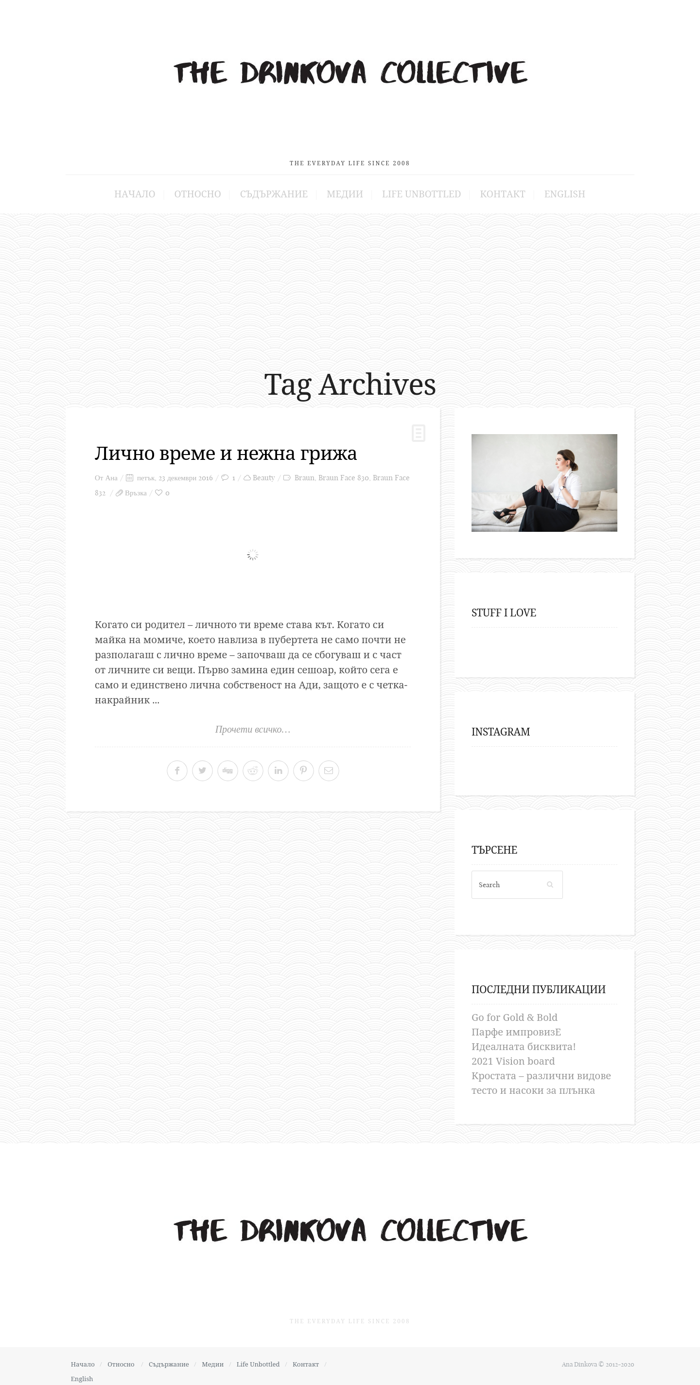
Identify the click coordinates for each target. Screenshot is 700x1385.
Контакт (489, 188)
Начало (153, 188)
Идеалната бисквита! (524, 1041)
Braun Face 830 (343, 472)
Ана (111, 472)
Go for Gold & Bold (515, 1011)
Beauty (264, 472)
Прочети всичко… (253, 724)
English (545, 188)
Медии (345, 188)
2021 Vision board (513, 1055)
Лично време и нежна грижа (231, 447)
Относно (211, 188)
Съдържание (280, 188)
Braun (305, 472)
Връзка (136, 487)
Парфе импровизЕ (516, 1026)
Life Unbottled (415, 188)
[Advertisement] (350, 281)
